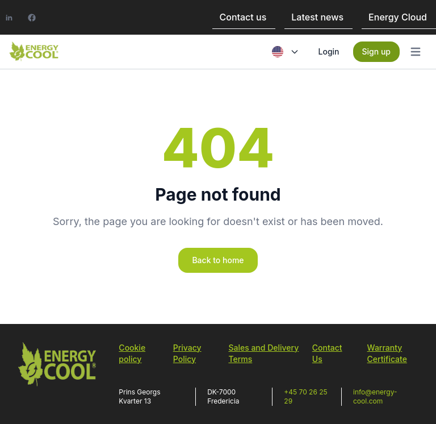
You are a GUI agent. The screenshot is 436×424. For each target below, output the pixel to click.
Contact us (242, 17)
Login (328, 51)
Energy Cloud (397, 17)
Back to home (218, 260)
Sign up (376, 51)
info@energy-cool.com (375, 396)
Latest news (317, 17)
